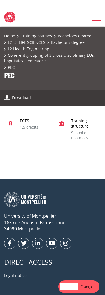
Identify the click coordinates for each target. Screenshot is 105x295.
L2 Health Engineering (28, 48)
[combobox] (69, 286)
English (69, 286)
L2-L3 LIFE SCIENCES (26, 42)
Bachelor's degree (74, 35)
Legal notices (16, 275)
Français (87, 286)
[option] (87, 286)
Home (9, 35)
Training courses (36, 35)
